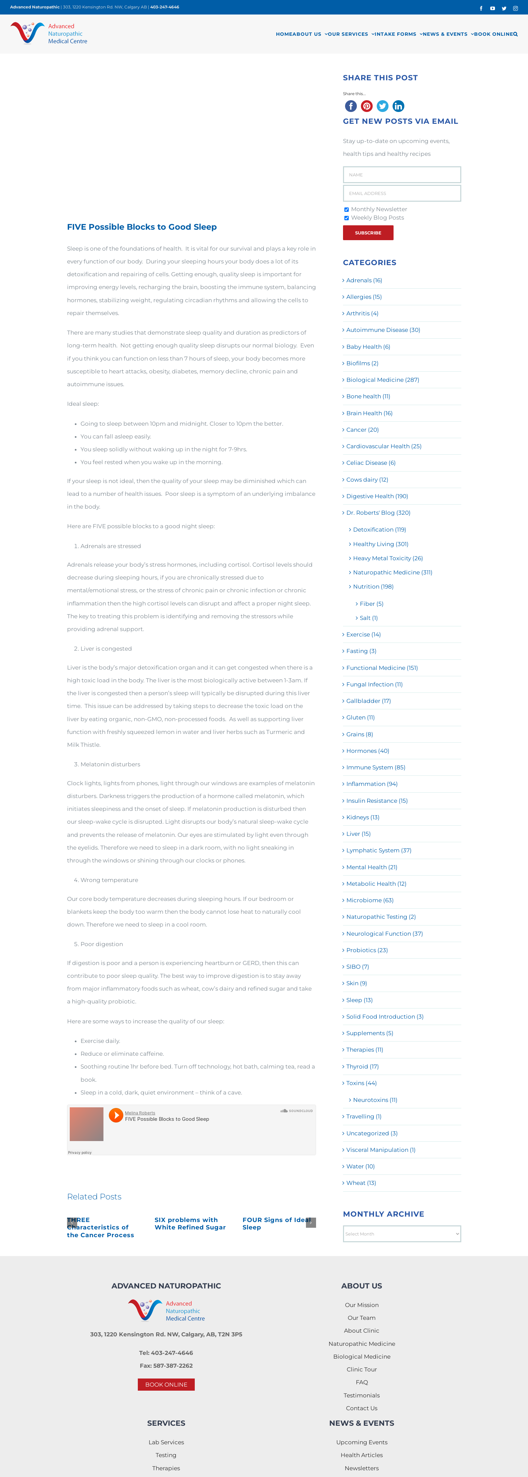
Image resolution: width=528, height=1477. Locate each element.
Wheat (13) (361, 1183)
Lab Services (166, 1442)
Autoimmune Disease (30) (383, 329)
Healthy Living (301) (381, 544)
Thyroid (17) (362, 1066)
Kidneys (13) (363, 817)
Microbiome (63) (370, 900)
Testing (166, 1455)
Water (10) (360, 1166)
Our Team (362, 1317)
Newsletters (362, 1468)
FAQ (362, 1382)
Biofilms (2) (362, 363)
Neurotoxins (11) (375, 1100)
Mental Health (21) (372, 867)
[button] (515, 34)
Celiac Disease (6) (371, 462)
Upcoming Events (361, 1442)
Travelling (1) (364, 1116)
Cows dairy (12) (367, 479)
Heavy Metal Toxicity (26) (388, 558)
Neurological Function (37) (384, 933)
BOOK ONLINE (166, 1384)
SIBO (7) (357, 966)
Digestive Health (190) (377, 496)
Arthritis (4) (362, 313)
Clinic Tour (362, 1369)
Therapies (166, 1468)
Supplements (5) (370, 1033)
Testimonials (362, 1395)
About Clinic (361, 1330)
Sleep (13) (359, 1000)
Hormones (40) (368, 750)
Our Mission (362, 1305)
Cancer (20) (362, 429)
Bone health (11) (368, 396)
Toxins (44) (361, 1083)
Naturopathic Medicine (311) (393, 572)
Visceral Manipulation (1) (381, 1149)
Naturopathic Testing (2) (381, 916)
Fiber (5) (372, 603)
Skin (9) (356, 983)
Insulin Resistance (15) (377, 800)
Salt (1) (369, 618)
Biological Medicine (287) (383, 379)
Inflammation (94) (372, 783)
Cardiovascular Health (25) (384, 446)
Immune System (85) (376, 767)
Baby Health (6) (368, 346)
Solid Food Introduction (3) (385, 1016)
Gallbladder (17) (368, 701)
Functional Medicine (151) (382, 667)
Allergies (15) (364, 296)
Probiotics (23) (367, 950)
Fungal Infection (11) (374, 684)
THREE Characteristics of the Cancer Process (100, 1227)
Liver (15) (358, 833)
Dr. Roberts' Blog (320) (378, 512)
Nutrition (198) (373, 586)
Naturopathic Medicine (362, 1343)
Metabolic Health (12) (376, 883)
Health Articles (362, 1455)
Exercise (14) (363, 634)
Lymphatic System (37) (379, 850)
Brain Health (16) (369, 413)
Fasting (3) (361, 651)
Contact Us (361, 1408)
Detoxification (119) (379, 529)
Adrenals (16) (364, 280)
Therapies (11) (364, 1049)
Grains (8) (359, 734)
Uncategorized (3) (372, 1133)
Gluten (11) (360, 717)
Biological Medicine (362, 1356)
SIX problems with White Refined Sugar (190, 1223)
